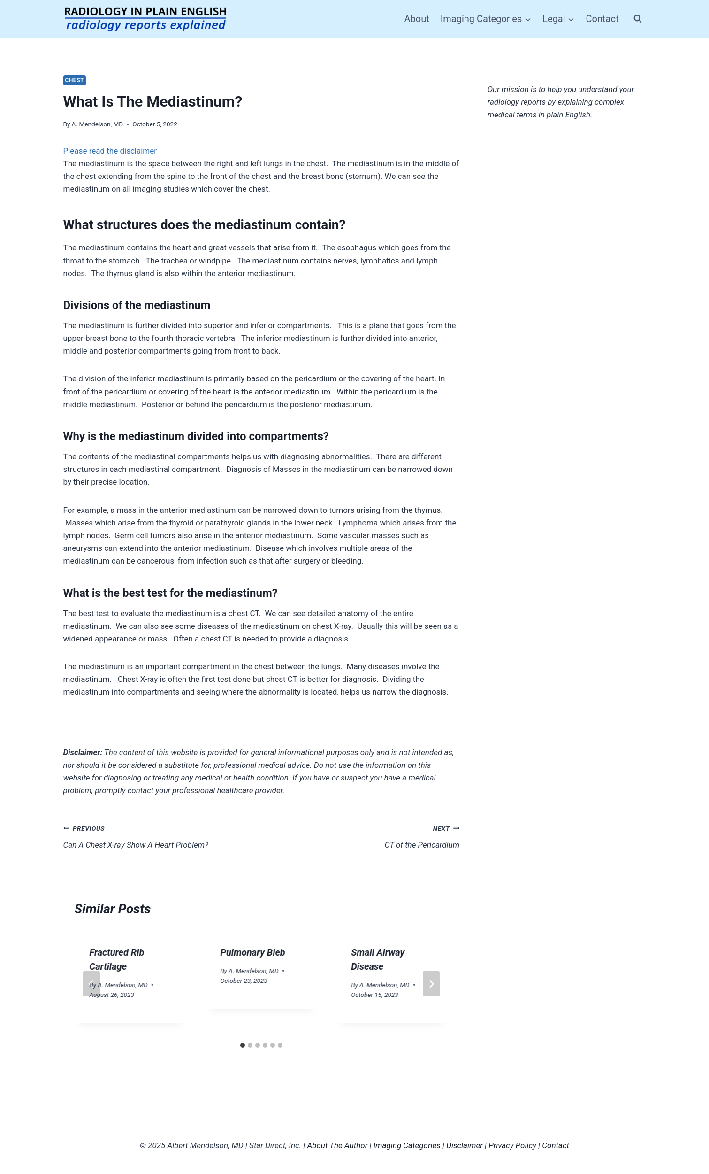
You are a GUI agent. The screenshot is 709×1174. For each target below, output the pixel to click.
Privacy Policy (512, 1145)
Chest (74, 80)
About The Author (337, 1145)
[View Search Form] (637, 18)
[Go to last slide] (91, 983)
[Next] (431, 983)
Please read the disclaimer (110, 150)
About (416, 18)
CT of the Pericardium (364, 836)
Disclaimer (464, 1145)
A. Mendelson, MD (97, 124)
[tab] (242, 1045)
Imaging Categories (407, 1145)
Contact (602, 18)
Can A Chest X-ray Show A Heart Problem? (158, 836)
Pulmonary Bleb (252, 952)
